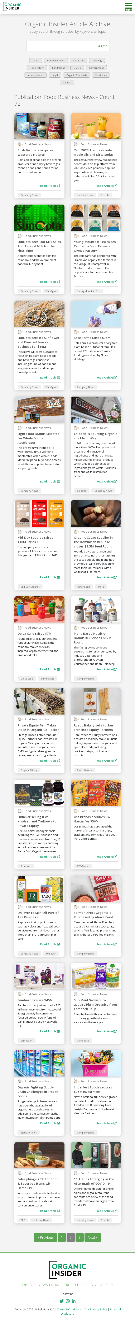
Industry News (35, 75)
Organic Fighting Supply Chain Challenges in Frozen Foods (38, 1091)
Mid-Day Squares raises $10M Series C (35, 539)
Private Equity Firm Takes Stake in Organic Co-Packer (38, 727)
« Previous (45, 1237)
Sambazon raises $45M (35, 1000)
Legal (55, 75)
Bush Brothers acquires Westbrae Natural (35, 152)
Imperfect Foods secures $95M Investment (93, 1089)
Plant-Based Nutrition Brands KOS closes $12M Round (92, 637)
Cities (36, 60)
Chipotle (81, 490)
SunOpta (51, 291)
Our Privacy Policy (96, 1309)
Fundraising (58, 67)
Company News (55, 60)
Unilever (51, 953)
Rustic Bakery (84, 770)
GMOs (77, 67)
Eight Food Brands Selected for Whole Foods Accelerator (38, 438)
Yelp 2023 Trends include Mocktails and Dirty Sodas (94, 152)
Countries (78, 60)
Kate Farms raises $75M (92, 338)
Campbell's (83, 1040)
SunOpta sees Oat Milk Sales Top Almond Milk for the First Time (39, 246)
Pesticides (101, 75)
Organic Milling (29, 770)
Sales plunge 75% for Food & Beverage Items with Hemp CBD (38, 1183)
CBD (23, 1220)
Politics (67, 82)
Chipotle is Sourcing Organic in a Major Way (95, 436)
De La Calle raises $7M (35, 633)
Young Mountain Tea (88, 291)
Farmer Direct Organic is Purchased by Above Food (93, 914)
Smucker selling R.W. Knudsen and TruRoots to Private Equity (37, 821)
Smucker (26, 866)
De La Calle (27, 678)
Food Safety (37, 67)
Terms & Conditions (69, 1309)
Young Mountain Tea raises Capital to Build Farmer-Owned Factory (95, 246)
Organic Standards (76, 75)
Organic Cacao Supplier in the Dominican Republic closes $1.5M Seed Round (93, 541)
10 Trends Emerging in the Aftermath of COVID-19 (94, 1181)
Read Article (50, 186)
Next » (93, 1237)
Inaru (101, 586)
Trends (105, 195)
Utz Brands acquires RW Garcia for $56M (92, 819)
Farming (97, 60)
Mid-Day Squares (30, 586)
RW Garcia (82, 866)
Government (96, 67)
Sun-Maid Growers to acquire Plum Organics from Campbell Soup (95, 1004)
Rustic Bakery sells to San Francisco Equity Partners (93, 727)
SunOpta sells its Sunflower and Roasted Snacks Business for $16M (38, 342)
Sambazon (26, 1040)
